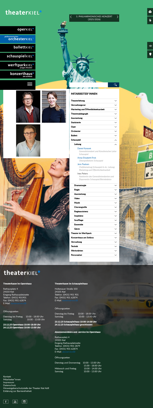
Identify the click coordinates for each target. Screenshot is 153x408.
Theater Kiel (23, 12)
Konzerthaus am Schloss (82, 238)
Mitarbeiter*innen (84, 94)
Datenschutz (9, 385)
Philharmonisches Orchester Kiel (17, 39)
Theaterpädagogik (79, 114)
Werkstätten (77, 251)
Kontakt (7, 377)
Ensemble (78, 225)
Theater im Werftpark (81, 233)
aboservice (67, 352)
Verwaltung (76, 242)
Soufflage (78, 220)
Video (77, 199)
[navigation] (17, 85)
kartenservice (17, 303)
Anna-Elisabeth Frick (86, 158)
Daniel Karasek (84, 149)
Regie (77, 190)
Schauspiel (76, 140)
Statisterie (76, 123)
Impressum (8, 382)
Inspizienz (78, 216)
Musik (77, 203)
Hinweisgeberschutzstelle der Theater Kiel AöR (26, 388)
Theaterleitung (78, 101)
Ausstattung (76, 118)
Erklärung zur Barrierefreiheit (17, 391)
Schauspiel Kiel (17, 57)
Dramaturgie (80, 185)
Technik (74, 246)
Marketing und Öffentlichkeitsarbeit (88, 110)
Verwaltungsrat (78, 105)
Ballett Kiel (17, 48)
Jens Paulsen (83, 164)
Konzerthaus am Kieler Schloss (17, 74)
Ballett (74, 136)
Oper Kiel (17, 30)
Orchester (76, 131)
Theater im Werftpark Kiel (17, 66)
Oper (73, 127)
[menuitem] (17, 30)
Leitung (77, 144)
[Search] (88, 84)
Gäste (77, 229)
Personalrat (76, 255)
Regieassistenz (81, 212)
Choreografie (80, 207)
